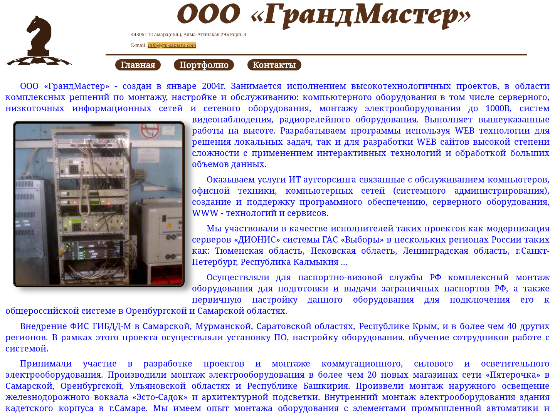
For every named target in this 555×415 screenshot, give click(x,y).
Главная (138, 64)
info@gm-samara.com (172, 45)
